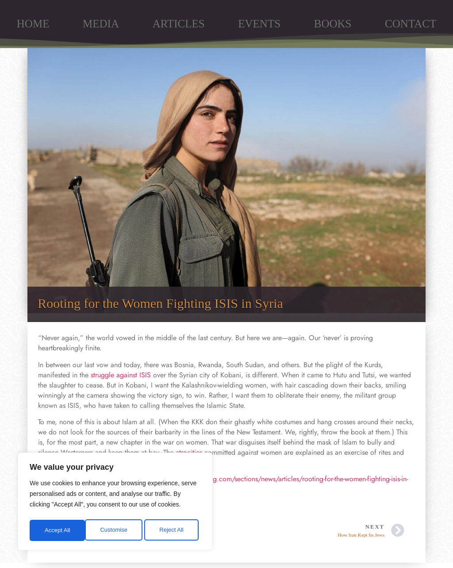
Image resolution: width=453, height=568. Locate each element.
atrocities (189, 452)
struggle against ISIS (121, 375)
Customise (58, 530)
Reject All (116, 530)
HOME (33, 24)
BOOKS (333, 24)
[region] (115, 503)
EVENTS (259, 24)
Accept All (173, 530)
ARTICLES (179, 24)
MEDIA (101, 24)
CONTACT (410, 24)
